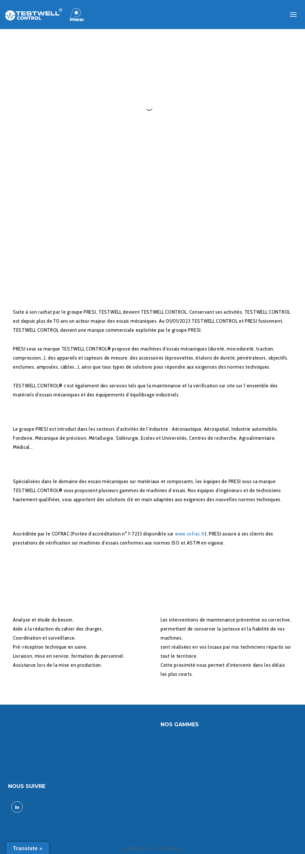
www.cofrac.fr (190, 534)
